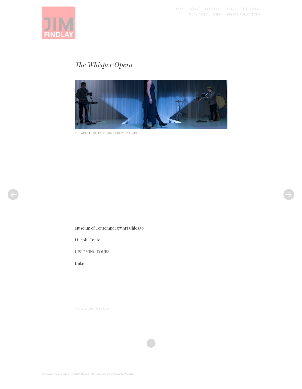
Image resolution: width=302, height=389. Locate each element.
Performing (250, 9)
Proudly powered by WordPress (64, 373)
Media (217, 14)
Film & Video (198, 14)
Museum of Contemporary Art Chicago (110, 228)
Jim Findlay (101, 308)
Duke (79, 263)
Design (231, 9)
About (195, 9)
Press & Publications (243, 14)
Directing (212, 9)
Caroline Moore (122, 373)
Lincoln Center (88, 239)
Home (180, 9)
